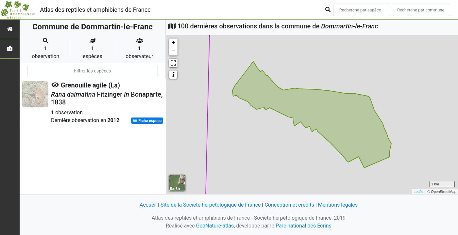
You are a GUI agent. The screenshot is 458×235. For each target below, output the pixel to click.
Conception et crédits (289, 205)
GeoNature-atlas (215, 226)
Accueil (148, 205)
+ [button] (173, 43)
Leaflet (419, 192)
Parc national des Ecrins (303, 226)
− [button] (173, 51)
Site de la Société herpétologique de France (211, 205)
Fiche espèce (146, 120)
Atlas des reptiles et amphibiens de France (95, 9)
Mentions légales (338, 205)
